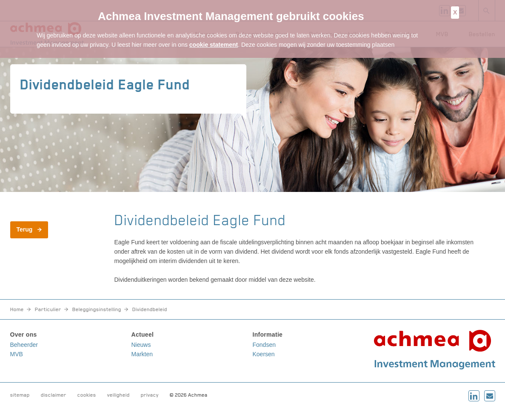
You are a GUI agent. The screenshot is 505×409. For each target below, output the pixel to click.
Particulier (48, 309)
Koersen (264, 354)
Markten (142, 354)
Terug (25, 229)
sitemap (20, 395)
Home (17, 309)
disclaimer (53, 395)
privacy (150, 395)
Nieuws (141, 344)
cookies (86, 395)
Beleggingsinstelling (96, 309)
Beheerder (24, 344)
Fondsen (264, 344)
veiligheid (118, 395)
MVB (16, 354)
